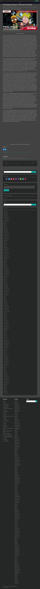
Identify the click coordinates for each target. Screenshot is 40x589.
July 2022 (16, 467)
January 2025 (6, 232)
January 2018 (6, 358)
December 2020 (6, 306)
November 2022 (6, 271)
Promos (5, 422)
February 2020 (17, 511)
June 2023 (5, 261)
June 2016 (5, 387)
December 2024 (17, 423)
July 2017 (5, 367)
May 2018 (5, 352)
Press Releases (6, 420)
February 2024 (6, 249)
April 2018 (5, 353)
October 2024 (6, 237)
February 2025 (17, 420)
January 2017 (6, 376)
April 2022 (5, 282)
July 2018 (5, 349)
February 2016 (6, 393)
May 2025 (5, 226)
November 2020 (6, 308)
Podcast (5, 417)
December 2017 (6, 359)
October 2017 (6, 362)
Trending (5, 439)
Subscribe (6, 190)
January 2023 (6, 268)
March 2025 (6, 229)
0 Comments (15, 6)
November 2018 (6, 343)
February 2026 (6, 214)
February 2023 (6, 267)
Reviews (5, 425)
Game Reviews (6, 405)
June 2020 (5, 315)
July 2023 (5, 259)
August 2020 (6, 312)
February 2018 (6, 356)
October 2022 (6, 273)
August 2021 (6, 294)
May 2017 (5, 370)
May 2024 (5, 244)
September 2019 (6, 328)
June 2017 (16, 558)
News (5, 413)
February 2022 (6, 285)
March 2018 (6, 355)
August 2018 (6, 347)
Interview (5, 410)
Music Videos (6, 411)
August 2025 (6, 221)
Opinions (5, 414)
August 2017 (17, 555)
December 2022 (6, 270)
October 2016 (6, 381)
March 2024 (6, 247)
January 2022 (6, 287)
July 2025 (5, 223)
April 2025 (5, 227)
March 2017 (6, 373)
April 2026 (5, 211)
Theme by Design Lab (6, 587)
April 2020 (16, 508)
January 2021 (6, 305)
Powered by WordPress (13, 586)
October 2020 (6, 309)
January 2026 (6, 215)
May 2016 (5, 388)
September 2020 (6, 311)
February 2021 (6, 303)
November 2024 (6, 235)
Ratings (5, 423)
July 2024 (5, 241)
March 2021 (6, 302)
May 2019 (5, 334)
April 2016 (5, 390)
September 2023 (6, 256)
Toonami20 (5, 437)
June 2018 (5, 350)
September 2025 (6, 220)
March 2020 (6, 320)
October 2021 (6, 291)
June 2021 (5, 297)
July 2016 (5, 385)
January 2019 (6, 340)
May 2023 (5, 262)
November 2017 (6, 361)
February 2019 (6, 338)
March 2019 (6, 337)
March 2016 (6, 391)
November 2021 (6, 290)
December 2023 (6, 252)
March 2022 (6, 284)
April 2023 (5, 264)
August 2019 (6, 329)
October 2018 (6, 344)
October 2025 (6, 218)
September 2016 (6, 382)
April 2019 (5, 335)
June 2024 (5, 243)
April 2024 (5, 246)
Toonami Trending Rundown (8, 436)
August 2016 (6, 384)
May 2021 (5, 299)
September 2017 (6, 364)
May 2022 (5, 281)
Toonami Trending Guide (8, 434)
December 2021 (6, 288)
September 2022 (6, 274)
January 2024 (6, 250)
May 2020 (5, 317)
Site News (5, 426)
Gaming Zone (6, 407)
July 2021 (5, 296)
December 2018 (6, 341)
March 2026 (6, 212)
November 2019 (6, 325)
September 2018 (6, 346)
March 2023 (6, 265)
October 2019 (6, 326)
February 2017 (6, 375)
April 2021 (5, 300)
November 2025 (6, 217)
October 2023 (6, 255)
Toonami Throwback (7, 433)
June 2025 (5, 224)
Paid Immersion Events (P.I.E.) (8, 416)
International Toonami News (8, 408)
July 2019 (5, 331)
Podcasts (5, 419)
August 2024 (6, 240)
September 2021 (6, 293)
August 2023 (6, 258)
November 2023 (6, 253)
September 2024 (6, 238)
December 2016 (6, 378)
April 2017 (5, 372)
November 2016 (6, 379)
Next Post (30, 163)
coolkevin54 (10, 6)
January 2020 (6, 323)
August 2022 (6, 276)
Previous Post (12, 163)
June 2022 (5, 279)
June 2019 (5, 332)
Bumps (5, 402)
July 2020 (5, 314)
